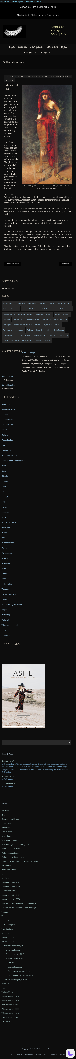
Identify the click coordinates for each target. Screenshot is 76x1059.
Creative (5, 430)
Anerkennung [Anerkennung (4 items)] (7, 303)
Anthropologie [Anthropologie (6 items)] (20, 303)
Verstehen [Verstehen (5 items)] (51, 335)
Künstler (5, 476)
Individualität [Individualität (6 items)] (42, 309)
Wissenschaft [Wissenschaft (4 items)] (27, 340)
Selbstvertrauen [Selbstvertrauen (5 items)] (39, 335)
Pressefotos (6, 866)
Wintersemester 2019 (10, 996)
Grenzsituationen (15, 967)
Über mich (6, 933)
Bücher (6, 920)
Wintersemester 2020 (10, 1001)
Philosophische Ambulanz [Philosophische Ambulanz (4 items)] (23, 325)
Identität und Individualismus (26, 76)
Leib (3, 491)
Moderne (5, 512)
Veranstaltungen (8, 937)
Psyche (52, 76)
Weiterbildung (7, 992)
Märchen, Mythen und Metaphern (15, 844)
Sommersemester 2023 (11, 895)
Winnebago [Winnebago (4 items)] (15, 340)
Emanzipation (7, 440)
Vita (3, 988)
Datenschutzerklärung (10, 819)
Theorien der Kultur (10, 594)
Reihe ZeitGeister (9, 870)
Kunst (4, 471)
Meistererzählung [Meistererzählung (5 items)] (9, 314)
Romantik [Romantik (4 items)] (39, 330)
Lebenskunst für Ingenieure (19, 971)
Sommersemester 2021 (11, 887)
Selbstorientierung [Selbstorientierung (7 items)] (24, 335)
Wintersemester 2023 (10, 1013)
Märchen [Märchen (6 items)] (66, 314)
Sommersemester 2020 (11, 882)
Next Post (65, 264)
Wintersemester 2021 (10, 1005)
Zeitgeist (5, 630)
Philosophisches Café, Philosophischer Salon (20, 861)
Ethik (4, 445)
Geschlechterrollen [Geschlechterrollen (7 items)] (63, 303)
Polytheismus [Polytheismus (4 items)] (47, 325)
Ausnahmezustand (9, 409)
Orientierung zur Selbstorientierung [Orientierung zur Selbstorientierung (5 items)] (54, 319)
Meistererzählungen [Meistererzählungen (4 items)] (25, 314)
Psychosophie (60, 76)
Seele (5, 80)
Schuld (4, 568)
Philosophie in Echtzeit (11, 849)
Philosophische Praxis (10, 853)
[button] (70, 1053)
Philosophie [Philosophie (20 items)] (7, 325)
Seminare (5, 878)
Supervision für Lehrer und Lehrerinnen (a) (19, 903)
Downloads (6, 823)
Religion (5, 558)
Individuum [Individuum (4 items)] (53, 309)
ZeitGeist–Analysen (10, 1017)
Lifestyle (5, 497)
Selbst (4, 874)
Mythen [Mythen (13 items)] (57, 314)
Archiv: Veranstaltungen (13, 946)
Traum (4, 599)
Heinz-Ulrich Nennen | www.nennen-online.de (20, 1)
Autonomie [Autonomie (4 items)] (32, 303)
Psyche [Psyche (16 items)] (57, 325)
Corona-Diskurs (8, 419)
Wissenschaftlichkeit (10, 625)
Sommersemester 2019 (15, 954)
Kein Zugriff (7, 832)
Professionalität (8, 543)
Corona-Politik (7, 425)
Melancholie (6, 507)
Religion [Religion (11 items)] (30, 330)
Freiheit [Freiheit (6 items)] (51, 303)
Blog (12, 46)
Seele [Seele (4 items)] (47, 330)
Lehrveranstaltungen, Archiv (15, 980)
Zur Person (30, 52)
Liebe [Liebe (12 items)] (69, 309)
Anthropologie (7, 404)
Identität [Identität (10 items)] (32, 309)
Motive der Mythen (9, 522)
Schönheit (68, 76)
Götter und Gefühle (10, 455)
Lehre (4, 486)
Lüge (4, 502)
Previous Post (12, 264)
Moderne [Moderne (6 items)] (49, 314)
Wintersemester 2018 (14, 958)
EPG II (11, 963)
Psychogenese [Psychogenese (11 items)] (8, 330)
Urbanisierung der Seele (12, 604)
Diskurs (5, 435)
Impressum (45, 52)
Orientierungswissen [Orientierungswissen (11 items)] (32, 319)
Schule (4, 574)
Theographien (7, 589)
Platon (47, 76)
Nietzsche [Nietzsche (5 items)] (6, 319)
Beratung (52, 46)
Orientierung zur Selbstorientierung (22, 975)
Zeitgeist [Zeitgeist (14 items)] (38, 340)
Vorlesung (6, 615)
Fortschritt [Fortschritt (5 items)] (42, 303)
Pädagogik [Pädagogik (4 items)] (20, 330)
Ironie (4, 466)
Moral (4, 517)
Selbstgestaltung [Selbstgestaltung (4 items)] (9, 335)
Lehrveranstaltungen (10, 840)
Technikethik (7, 584)
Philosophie (39, 76)
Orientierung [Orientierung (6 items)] (17, 319)
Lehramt (5, 481)
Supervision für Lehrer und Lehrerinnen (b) (19, 908)
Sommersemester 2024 (11, 899)
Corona (5, 414)
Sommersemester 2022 (11, 891)
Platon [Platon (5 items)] (37, 325)
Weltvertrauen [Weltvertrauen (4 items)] (63, 335)
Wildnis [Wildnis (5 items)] (5, 340)
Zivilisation (6, 635)
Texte (64, 46)
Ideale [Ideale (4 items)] (24, 309)
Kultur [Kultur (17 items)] (62, 309)
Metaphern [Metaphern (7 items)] (39, 314)
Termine (22, 46)
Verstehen (5, 984)
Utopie (4, 610)
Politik (4, 538)
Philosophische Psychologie (13, 857)
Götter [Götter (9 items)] (5, 309)
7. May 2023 (9, 76)
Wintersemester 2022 (10, 1009)
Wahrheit (11, 80)
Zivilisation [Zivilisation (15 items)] (47, 340)
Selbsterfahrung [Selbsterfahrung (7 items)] (58, 330)
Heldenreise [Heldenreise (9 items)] (14, 309)
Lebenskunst (37, 46)
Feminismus (7, 450)
